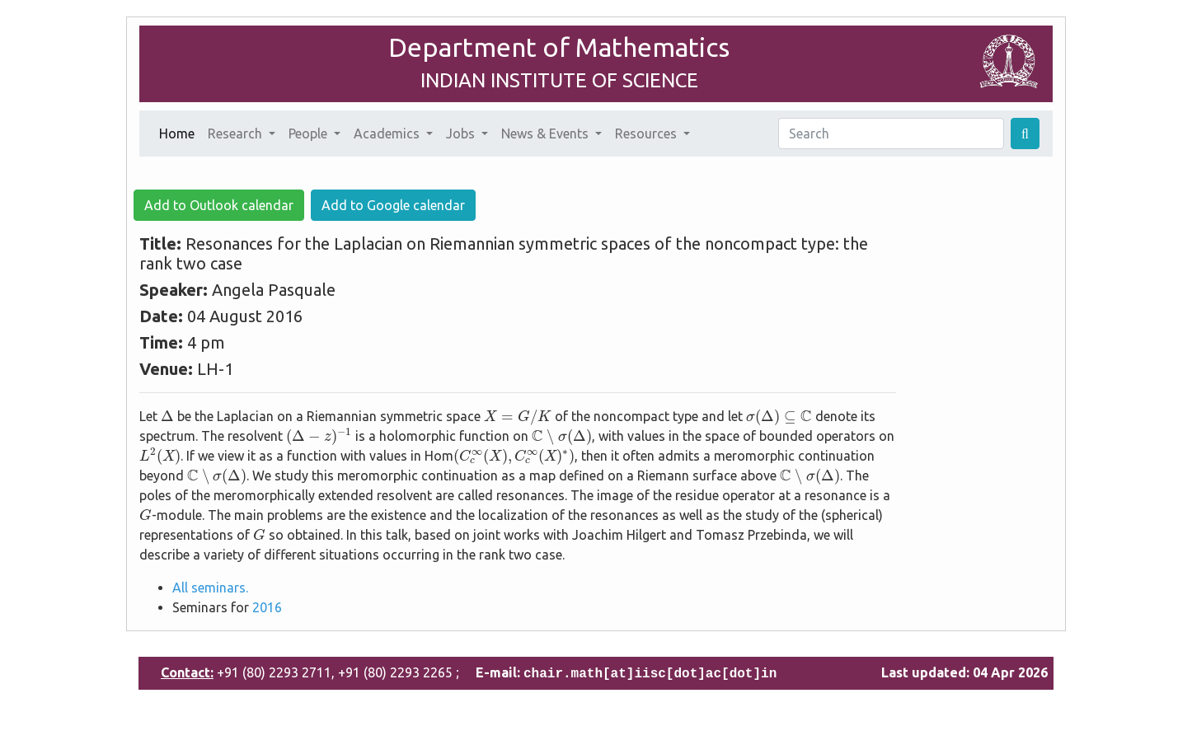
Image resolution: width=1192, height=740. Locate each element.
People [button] (310, 133)
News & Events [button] (546, 133)
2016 (267, 607)
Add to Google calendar (393, 205)
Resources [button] (647, 133)
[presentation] (167, 415)
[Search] (891, 133)
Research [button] (236, 133)
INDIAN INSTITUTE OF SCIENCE (559, 80)
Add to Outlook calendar (218, 205)
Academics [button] (388, 133)
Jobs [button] (462, 133)
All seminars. (210, 587)
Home (180, 132)
